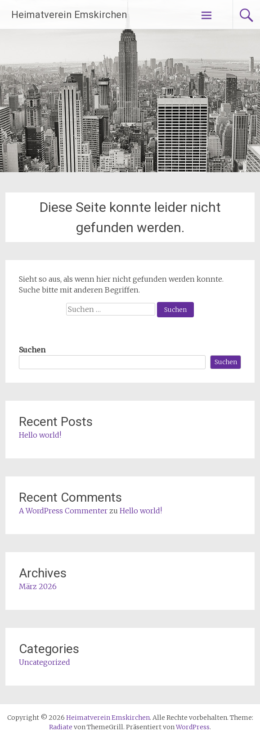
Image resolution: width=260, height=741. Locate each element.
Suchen (32, 349)
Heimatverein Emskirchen (69, 14)
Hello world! (40, 434)
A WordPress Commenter (63, 510)
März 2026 (38, 586)
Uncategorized (44, 662)
